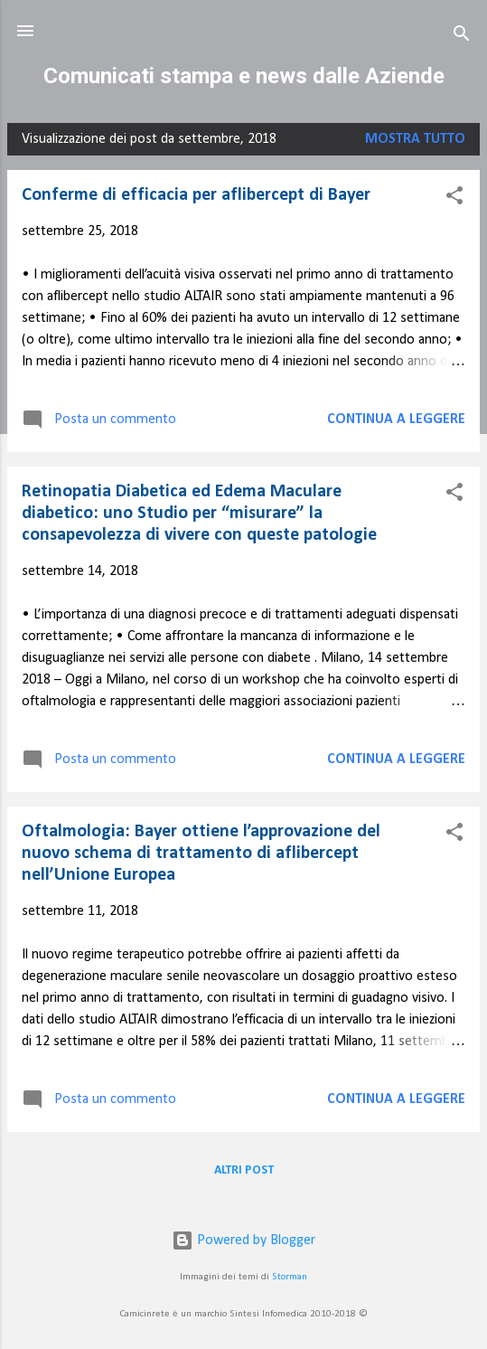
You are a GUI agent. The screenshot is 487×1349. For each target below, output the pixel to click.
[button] (454, 198)
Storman (289, 1277)
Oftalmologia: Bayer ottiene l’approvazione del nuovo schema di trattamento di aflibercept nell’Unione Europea (201, 853)
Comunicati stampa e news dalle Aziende (244, 76)
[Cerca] (462, 36)
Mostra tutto (415, 139)
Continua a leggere (396, 419)
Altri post (244, 1170)
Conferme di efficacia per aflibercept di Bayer (196, 195)
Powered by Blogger (243, 1240)
